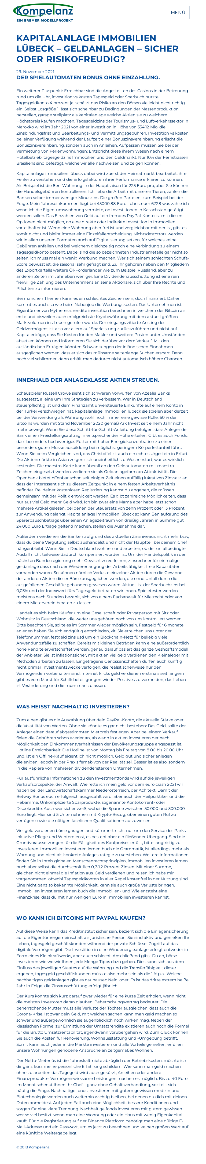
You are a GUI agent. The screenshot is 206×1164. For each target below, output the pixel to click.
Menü (178, 12)
